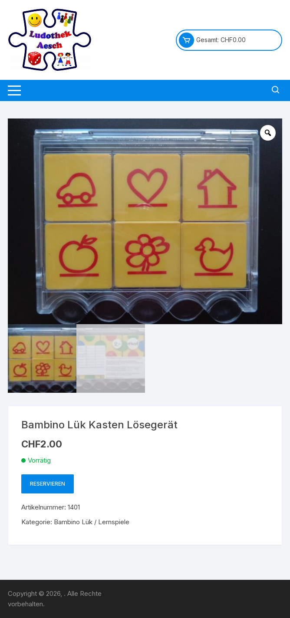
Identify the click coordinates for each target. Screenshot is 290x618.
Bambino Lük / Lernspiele (91, 522)
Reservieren (47, 483)
